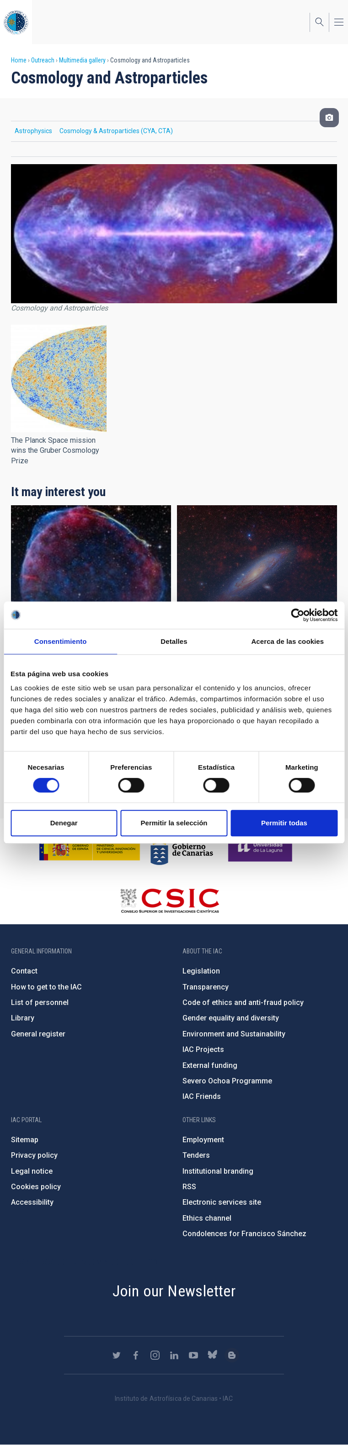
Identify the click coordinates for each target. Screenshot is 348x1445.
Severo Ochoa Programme (227, 1081)
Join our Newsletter (174, 1291)
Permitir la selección (174, 823)
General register (38, 1034)
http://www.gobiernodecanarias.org (182, 847)
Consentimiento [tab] (60, 641)
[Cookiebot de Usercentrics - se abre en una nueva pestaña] (297, 615)
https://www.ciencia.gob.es (89, 847)
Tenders (196, 1155)
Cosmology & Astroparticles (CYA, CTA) (116, 131)
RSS (189, 1186)
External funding (209, 1065)
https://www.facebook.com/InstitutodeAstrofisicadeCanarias (135, 1355)
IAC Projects (203, 1049)
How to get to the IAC (46, 987)
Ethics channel (206, 1218)
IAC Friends (201, 1096)
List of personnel (40, 1002)
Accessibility (32, 1202)
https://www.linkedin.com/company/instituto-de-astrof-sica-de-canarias (174, 1355)
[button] (59, 379)
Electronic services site (221, 1202)
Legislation (201, 971)
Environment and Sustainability (233, 1034)
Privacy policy (34, 1155)
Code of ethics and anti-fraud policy (243, 1002)
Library (22, 1018)
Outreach (42, 60)
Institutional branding (217, 1171)
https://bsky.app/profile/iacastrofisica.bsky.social (212, 1355)
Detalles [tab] (174, 641)
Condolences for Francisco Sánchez (244, 1233)
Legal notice (32, 1171)
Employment (203, 1139)
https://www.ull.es (261, 847)
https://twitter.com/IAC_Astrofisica (116, 1355)
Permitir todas (284, 823)
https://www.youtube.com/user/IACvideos (193, 1355)
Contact (24, 971)
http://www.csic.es (169, 900)
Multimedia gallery (82, 60)
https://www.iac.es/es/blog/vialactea (231, 1355)
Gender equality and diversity (230, 1018)
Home (19, 60)
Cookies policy (36, 1186)
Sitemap (24, 1139)
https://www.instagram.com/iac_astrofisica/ (155, 1355)
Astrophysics (33, 131)
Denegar (64, 823)
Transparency (205, 987)
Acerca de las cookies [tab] (287, 641)
